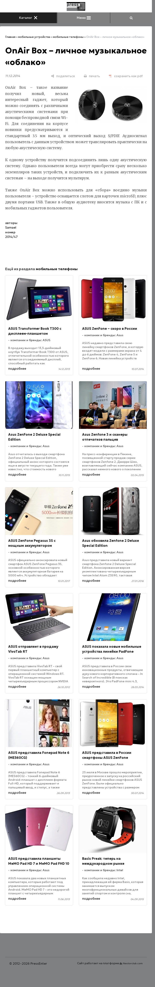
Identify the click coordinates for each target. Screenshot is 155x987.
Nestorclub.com (133, 963)
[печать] (92, 76)
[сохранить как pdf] (126, 76)
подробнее (17, 369)
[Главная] (76, 6)
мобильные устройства (34, 37)
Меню (84, 18)
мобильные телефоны (68, 37)
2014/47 (11, 237)
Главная (10, 37)
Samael (10, 227)
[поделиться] (63, 76)
